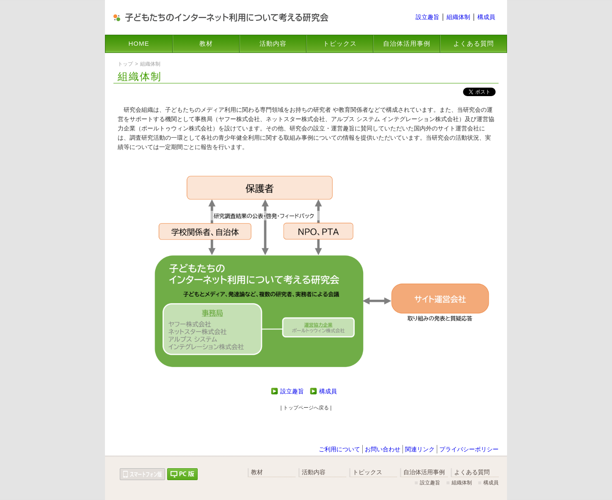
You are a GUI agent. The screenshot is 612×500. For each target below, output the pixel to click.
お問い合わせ (382, 449)
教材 (206, 43)
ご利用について (339, 449)
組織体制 (458, 17)
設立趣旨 (427, 17)
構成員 (486, 17)
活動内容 (273, 43)
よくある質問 (473, 43)
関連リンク (420, 449)
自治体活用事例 (406, 43)
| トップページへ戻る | (306, 408)
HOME (139, 43)
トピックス (340, 43)
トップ (125, 64)
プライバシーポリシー (469, 449)
